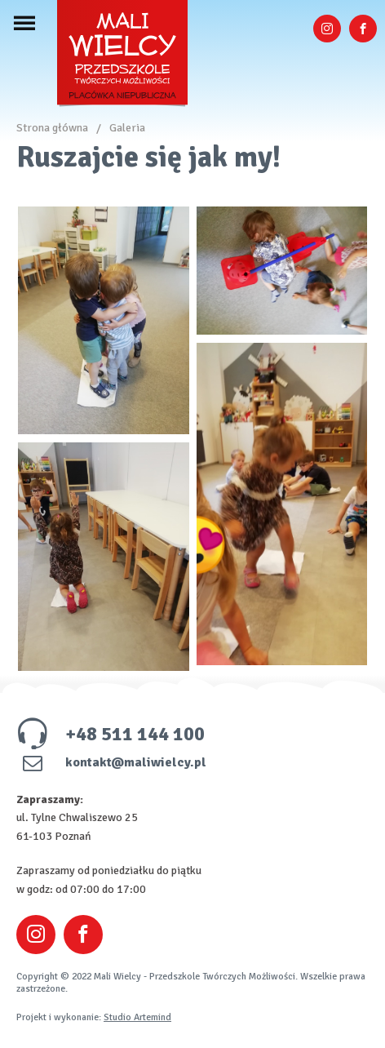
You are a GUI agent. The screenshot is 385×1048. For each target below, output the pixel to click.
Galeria (127, 128)
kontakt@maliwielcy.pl (111, 762)
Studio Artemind (137, 1017)
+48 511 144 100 (110, 734)
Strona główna (52, 128)
